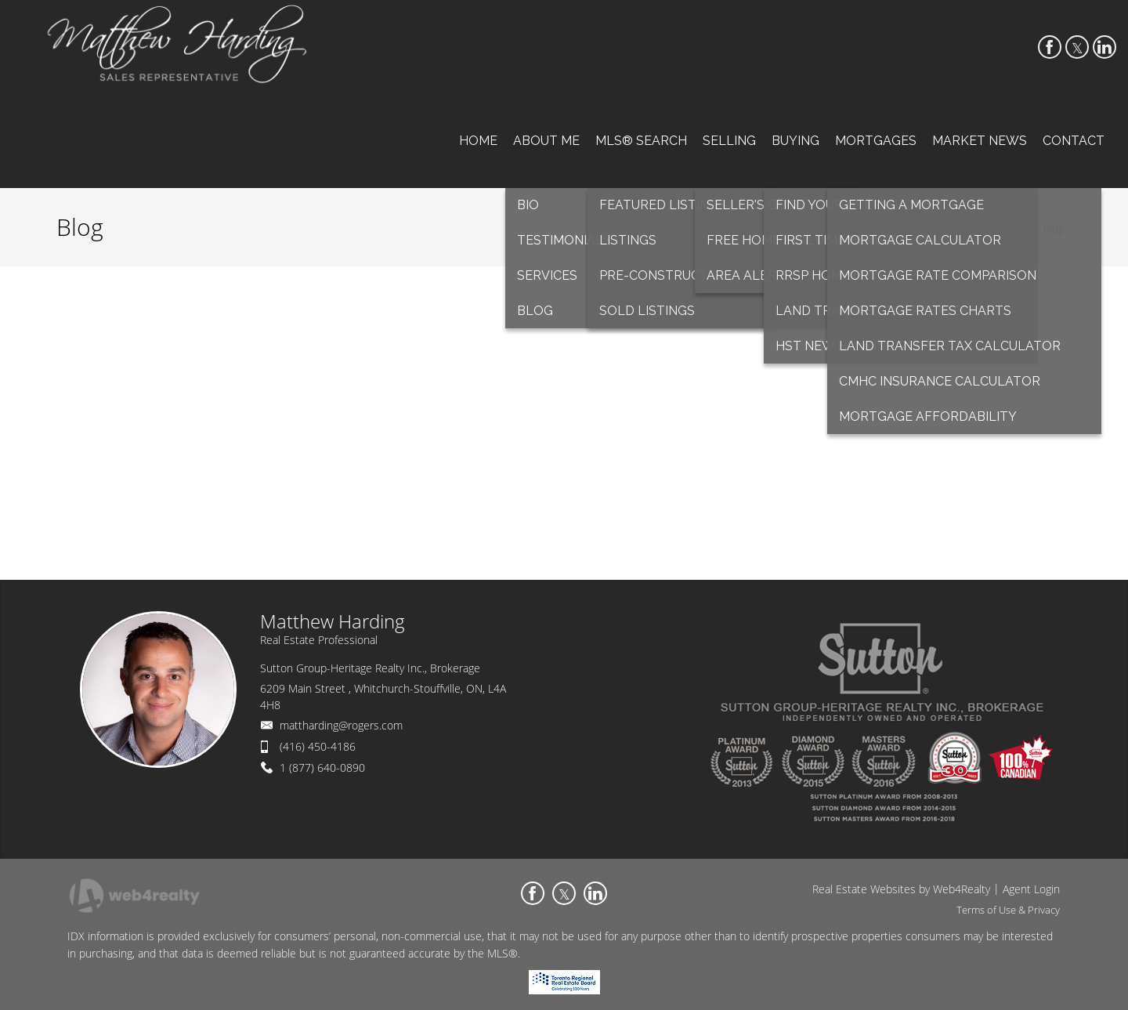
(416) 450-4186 (318, 746)
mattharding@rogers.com (341, 725)
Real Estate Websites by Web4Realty (901, 888)
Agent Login (1031, 888)
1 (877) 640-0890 (322, 767)
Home (1014, 229)
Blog (1053, 229)
